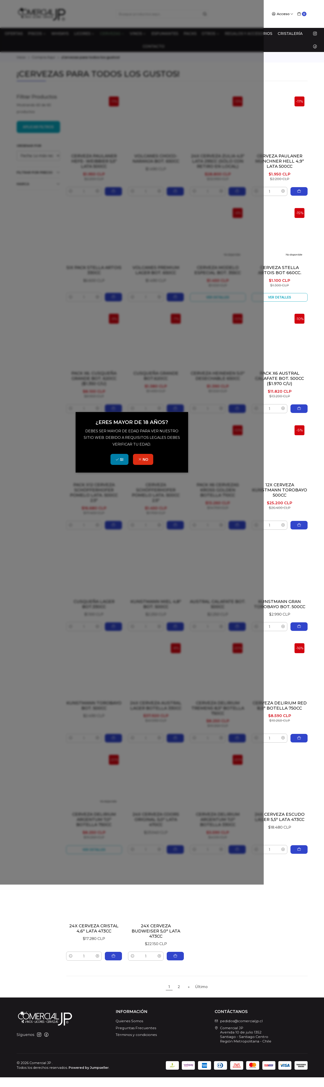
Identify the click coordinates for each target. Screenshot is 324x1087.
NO (173, 560)
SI (149, 560)
